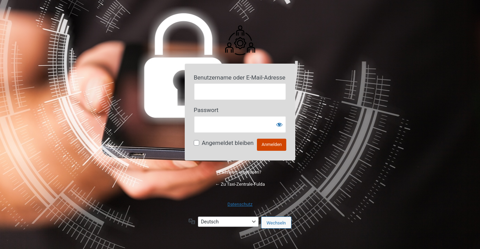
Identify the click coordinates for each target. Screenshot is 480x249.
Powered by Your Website (240, 39)
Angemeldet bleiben (227, 142)
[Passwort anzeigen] (279, 124)
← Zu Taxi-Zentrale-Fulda (240, 184)
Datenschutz (240, 204)
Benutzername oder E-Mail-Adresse (239, 77)
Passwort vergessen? (240, 172)
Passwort (206, 110)
